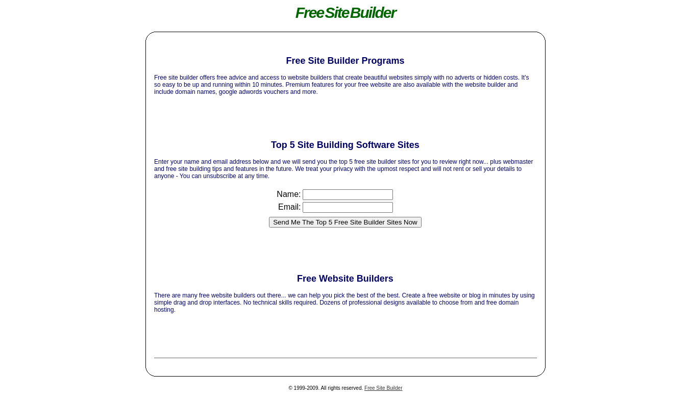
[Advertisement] (345, 44)
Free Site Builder (383, 388)
